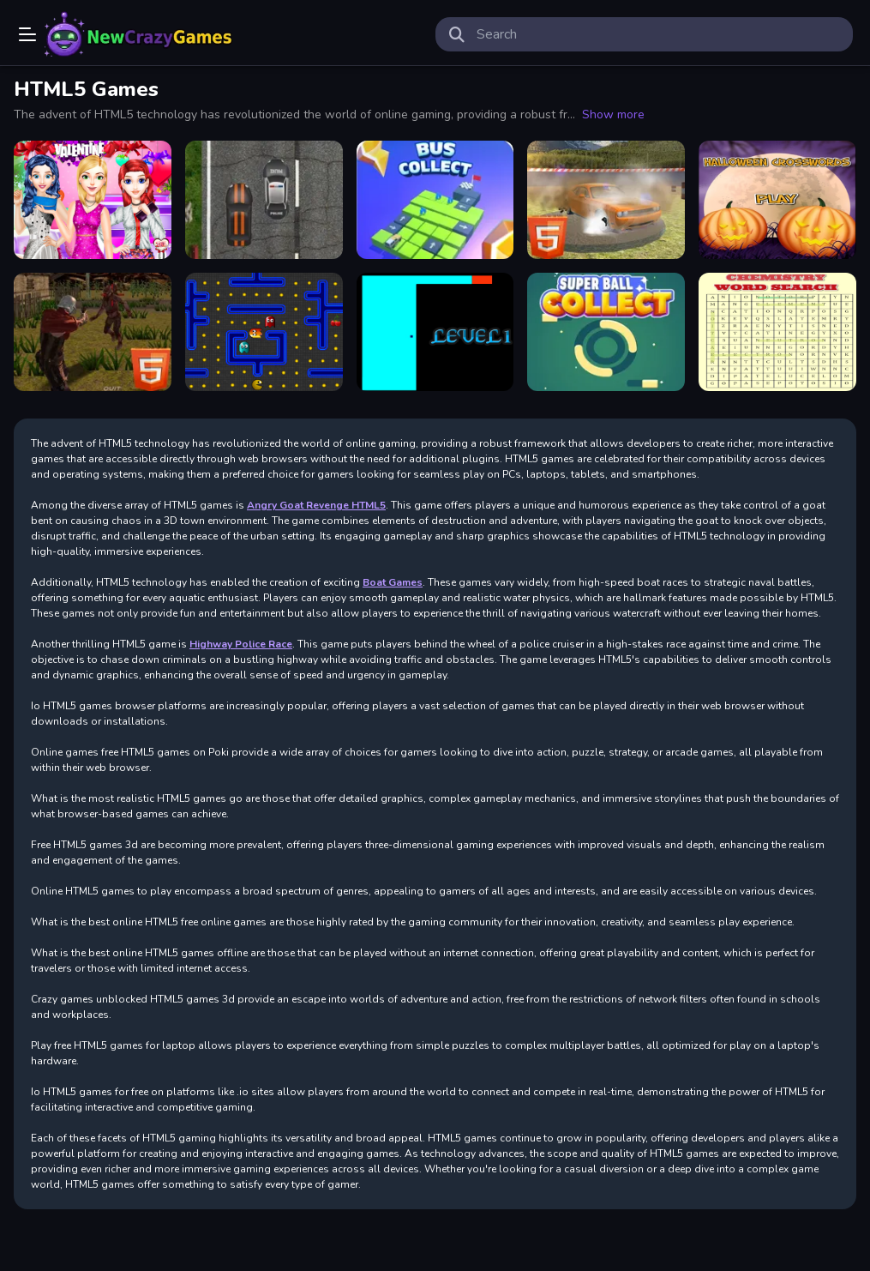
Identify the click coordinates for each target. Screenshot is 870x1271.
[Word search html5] (777, 332)
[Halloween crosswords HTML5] (777, 200)
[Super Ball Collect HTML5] (606, 332)
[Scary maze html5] (435, 332)
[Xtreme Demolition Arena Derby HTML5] (606, 200)
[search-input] (658, 34)
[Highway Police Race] (264, 200)
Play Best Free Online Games (139, 34)
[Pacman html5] (264, 332)
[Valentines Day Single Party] (92, 200)
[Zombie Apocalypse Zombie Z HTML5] (92, 332)
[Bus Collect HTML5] (435, 200)
